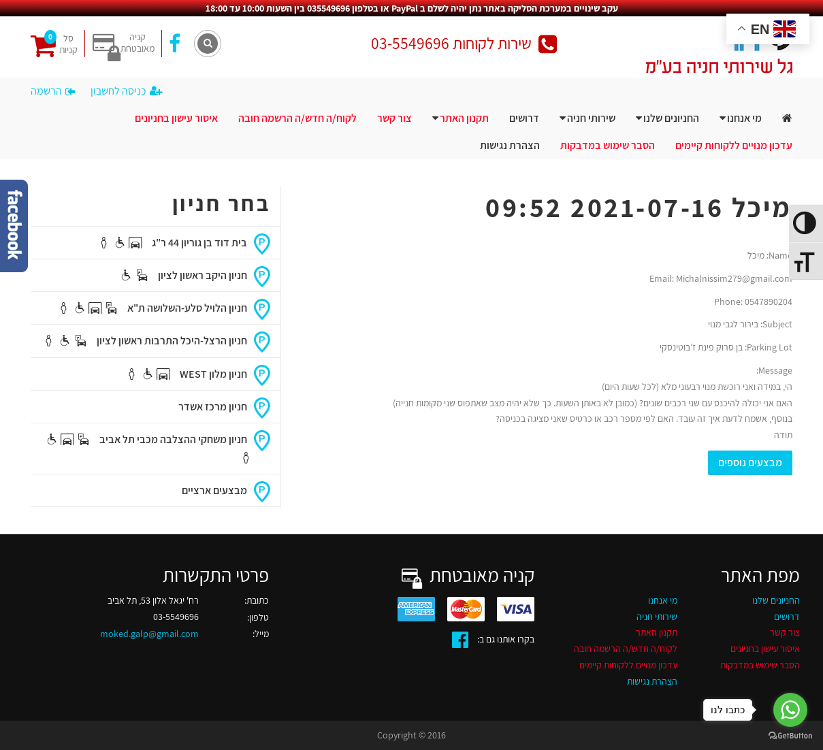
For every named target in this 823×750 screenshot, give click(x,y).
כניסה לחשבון (126, 91)
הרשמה (53, 91)
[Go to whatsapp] (790, 710)
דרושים (524, 118)
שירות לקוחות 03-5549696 (464, 43)
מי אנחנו (744, 118)
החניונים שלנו (671, 118)
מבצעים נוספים (750, 462)
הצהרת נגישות (510, 145)
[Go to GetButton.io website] (790, 736)
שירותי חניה (591, 118)
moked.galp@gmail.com (149, 633)
